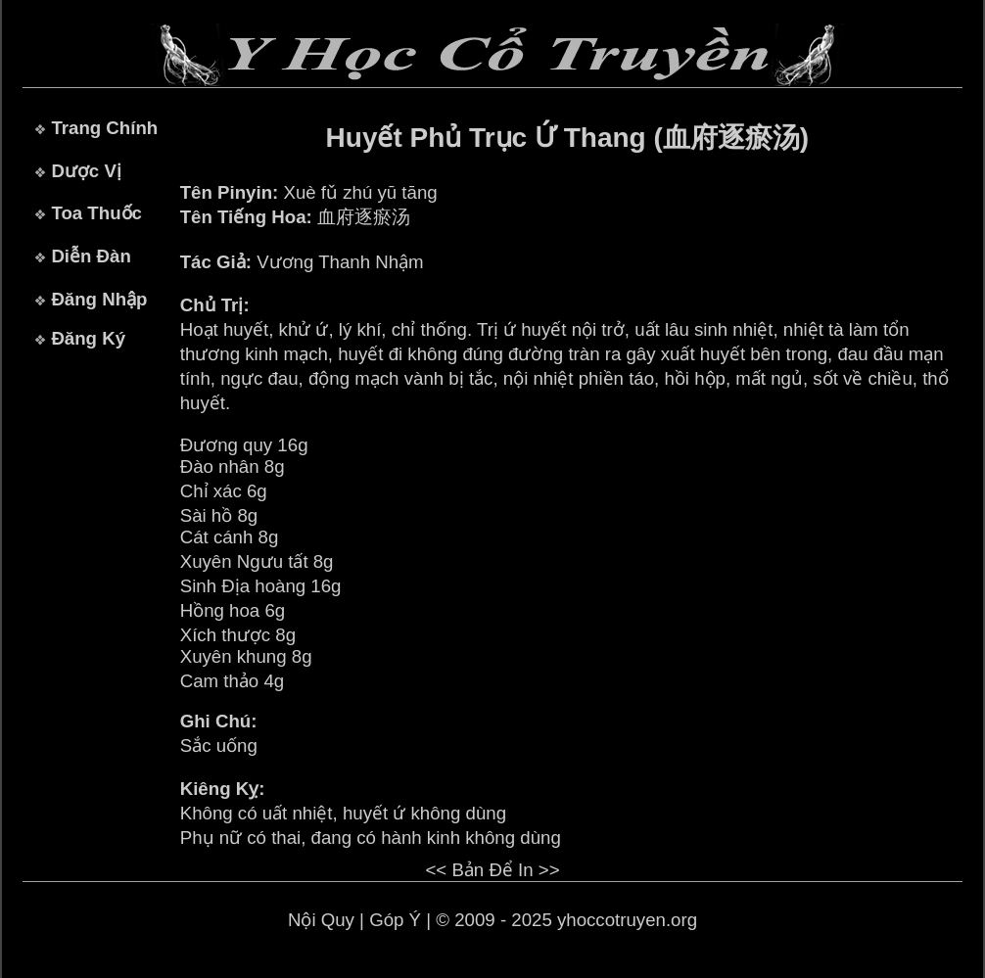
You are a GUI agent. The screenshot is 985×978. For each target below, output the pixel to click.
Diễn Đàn (90, 256)
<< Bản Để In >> (492, 870)
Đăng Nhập (99, 299)
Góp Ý (395, 919)
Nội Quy (321, 919)
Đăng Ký (88, 338)
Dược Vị (85, 171)
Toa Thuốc (96, 213)
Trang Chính (104, 127)
